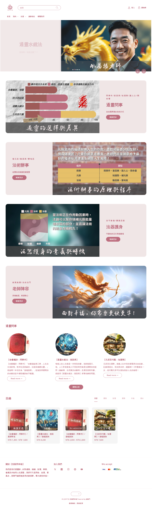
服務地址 (31, 16)
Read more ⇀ (16, 378)
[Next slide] (144, 71)
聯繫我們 (41, 16)
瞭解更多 (113, 117)
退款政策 (80, 503)
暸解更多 (113, 239)
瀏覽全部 (76, 387)
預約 (14, 16)
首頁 (8, 16)
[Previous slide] (137, 71)
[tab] (72, 69)
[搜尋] (57, 7)
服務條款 (72, 503)
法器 (22, 16)
